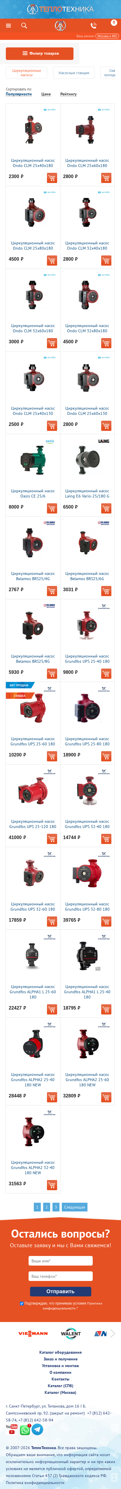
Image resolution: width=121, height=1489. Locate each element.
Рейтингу (68, 94)
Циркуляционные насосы (26, 72)
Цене (46, 94)
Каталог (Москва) (60, 1392)
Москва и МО (107, 36)
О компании (60, 1372)
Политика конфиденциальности (35, 1482)
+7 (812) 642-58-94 (35, 1420)
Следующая (74, 1207)
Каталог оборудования (60, 1352)
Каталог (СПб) (60, 1385)
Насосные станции (74, 72)
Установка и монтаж (60, 1365)
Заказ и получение (61, 1359)
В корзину (52, 178)
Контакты (60, 1379)
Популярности (19, 94)
